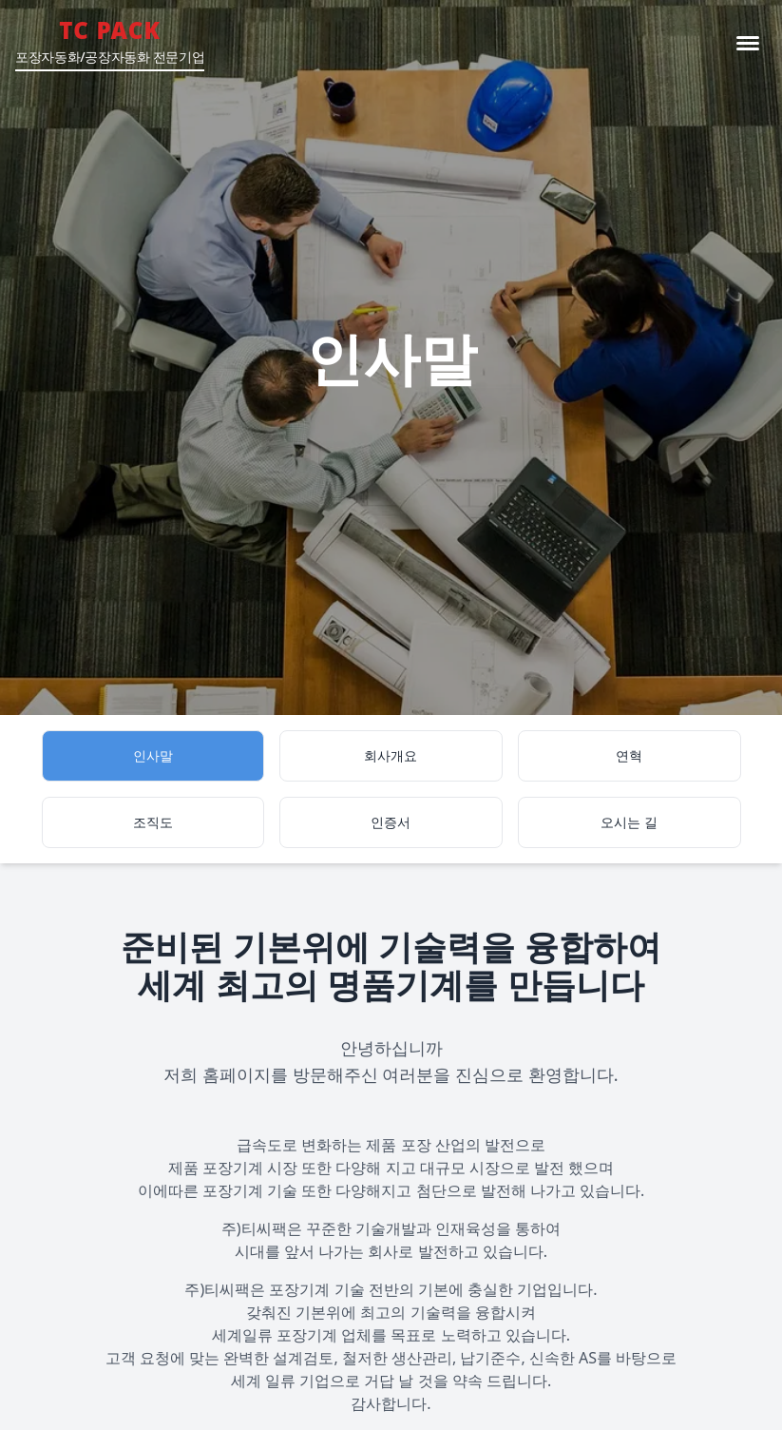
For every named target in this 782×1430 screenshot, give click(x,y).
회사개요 (390, 755)
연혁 (629, 755)
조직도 (153, 822)
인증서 (390, 822)
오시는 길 (629, 822)
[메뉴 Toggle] (748, 43)
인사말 (153, 755)
